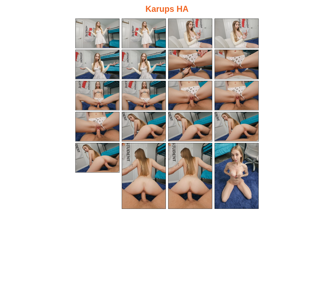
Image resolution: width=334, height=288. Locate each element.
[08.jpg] (237, 64)
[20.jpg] (237, 176)
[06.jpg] (144, 64)
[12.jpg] (237, 95)
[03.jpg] (190, 33)
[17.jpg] (97, 158)
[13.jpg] (97, 127)
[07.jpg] (190, 64)
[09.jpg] (97, 95)
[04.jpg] (237, 33)
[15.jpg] (190, 127)
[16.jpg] (237, 127)
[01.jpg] (97, 33)
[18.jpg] (144, 176)
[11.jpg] (190, 95)
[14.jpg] (144, 127)
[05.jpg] (97, 64)
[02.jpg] (144, 33)
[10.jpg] (144, 95)
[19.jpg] (190, 176)
